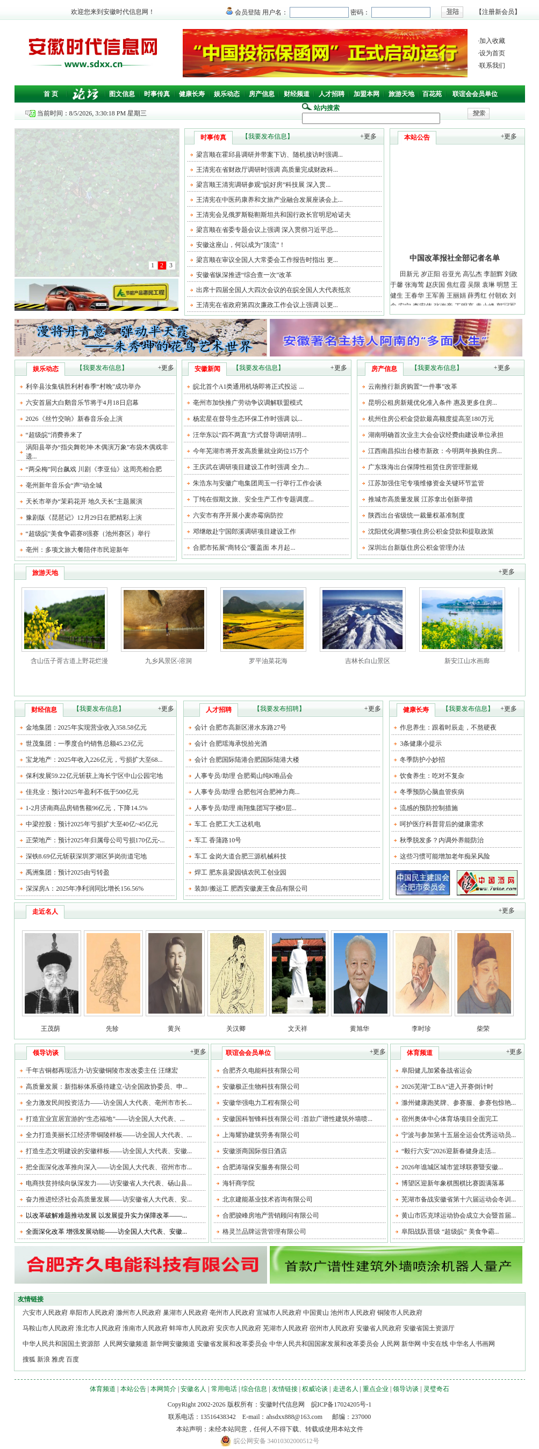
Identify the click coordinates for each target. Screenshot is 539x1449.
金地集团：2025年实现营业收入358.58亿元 (86, 727)
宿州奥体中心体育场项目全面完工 (449, 1119)
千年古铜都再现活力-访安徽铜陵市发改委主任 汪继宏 (102, 1070)
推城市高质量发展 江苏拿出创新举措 (420, 499)
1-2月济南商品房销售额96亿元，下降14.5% (87, 808)
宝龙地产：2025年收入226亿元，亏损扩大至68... (94, 759)
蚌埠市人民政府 (191, 1328)
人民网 (390, 1344)
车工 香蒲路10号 (218, 840)
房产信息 (262, 94)
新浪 (43, 1359)
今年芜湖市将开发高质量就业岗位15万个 (251, 451)
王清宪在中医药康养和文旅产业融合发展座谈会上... (269, 199)
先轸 (112, 1028)
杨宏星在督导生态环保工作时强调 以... (248, 419)
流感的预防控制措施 (429, 808)
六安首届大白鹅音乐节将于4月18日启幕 (82, 402)
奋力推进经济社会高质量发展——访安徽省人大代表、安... (109, 1199)
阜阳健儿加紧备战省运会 (436, 1070)
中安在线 (435, 1344)
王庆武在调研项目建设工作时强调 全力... (251, 467)
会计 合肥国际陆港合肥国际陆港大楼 (247, 759)
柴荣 (483, 1028)
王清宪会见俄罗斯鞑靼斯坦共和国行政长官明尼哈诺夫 (273, 215)
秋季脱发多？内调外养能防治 (442, 840)
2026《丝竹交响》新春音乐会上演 (74, 419)
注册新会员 (498, 12)
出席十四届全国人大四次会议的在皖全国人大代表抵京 (273, 290)
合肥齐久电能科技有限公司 (261, 1070)
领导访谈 (406, 1389)
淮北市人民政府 (98, 1328)
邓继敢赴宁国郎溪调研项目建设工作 (244, 531)
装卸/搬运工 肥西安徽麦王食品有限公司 (251, 888)
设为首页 (492, 53)
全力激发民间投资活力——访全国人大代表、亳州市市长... (109, 1102)
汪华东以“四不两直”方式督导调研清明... (250, 435)
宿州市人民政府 (332, 1328)
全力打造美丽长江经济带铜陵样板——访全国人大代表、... (109, 1135)
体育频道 (103, 1389)
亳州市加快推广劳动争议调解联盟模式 (248, 402)
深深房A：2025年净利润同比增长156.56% (85, 888)
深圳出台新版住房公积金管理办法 (416, 547)
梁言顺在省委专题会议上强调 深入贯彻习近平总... (267, 230)
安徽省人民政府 (378, 1328)
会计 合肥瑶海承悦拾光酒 (231, 743)
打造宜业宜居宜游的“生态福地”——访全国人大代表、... (105, 1119)
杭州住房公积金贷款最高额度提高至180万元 (431, 419)
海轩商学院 (238, 1183)
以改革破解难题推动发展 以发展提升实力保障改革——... (106, 1215)
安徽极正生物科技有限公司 (261, 1086)
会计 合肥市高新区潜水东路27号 (240, 727)
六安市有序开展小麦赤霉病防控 (238, 515)
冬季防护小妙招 (422, 759)
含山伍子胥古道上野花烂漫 (69, 661)
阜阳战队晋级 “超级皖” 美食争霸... (450, 1231)
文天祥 (297, 1028)
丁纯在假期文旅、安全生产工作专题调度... (253, 499)
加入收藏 (492, 41)
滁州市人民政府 (138, 1312)
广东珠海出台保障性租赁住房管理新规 (423, 467)
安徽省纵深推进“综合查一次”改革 (244, 275)
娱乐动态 (227, 94)
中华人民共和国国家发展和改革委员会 (324, 1344)
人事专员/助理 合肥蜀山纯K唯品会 (244, 776)
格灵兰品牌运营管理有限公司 (264, 1231)
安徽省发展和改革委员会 (232, 1344)
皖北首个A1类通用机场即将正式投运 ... (248, 386)
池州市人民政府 (353, 1312)
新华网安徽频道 (172, 1344)
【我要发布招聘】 (279, 708)
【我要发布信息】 (267, 136)
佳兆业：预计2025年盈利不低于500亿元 (82, 792)
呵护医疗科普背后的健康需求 (442, 824)
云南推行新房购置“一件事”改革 (413, 386)
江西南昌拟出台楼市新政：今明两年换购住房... (435, 451)
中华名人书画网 (472, 1344)
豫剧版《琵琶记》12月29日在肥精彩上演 (84, 517)
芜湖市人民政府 (285, 1328)
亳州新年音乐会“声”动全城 (64, 485)
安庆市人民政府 (238, 1328)
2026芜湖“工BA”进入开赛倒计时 (447, 1086)
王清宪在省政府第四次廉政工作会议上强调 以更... (267, 305)
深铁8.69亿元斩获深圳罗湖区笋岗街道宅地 (86, 856)
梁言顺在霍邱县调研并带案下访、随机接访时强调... (269, 154)
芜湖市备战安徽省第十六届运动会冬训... (458, 1199)
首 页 (51, 94)
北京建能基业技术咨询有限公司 (267, 1199)
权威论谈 (315, 1389)
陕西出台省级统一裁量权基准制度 (416, 515)
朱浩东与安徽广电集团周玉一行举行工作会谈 (257, 483)
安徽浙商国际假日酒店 (254, 1151)
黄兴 (174, 1028)
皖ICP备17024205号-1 (341, 1404)
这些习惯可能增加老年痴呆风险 (445, 856)
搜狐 (29, 1359)
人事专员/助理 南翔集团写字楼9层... (245, 808)
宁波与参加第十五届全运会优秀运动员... (458, 1135)
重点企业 (376, 1389)
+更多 (368, 136)
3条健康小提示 (421, 743)
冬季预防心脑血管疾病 (432, 792)
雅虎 (58, 1359)
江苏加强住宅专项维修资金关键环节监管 (426, 483)
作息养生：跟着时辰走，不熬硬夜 (448, 727)
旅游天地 (401, 94)
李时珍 (421, 1028)
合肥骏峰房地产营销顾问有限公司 (270, 1215)
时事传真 (157, 94)
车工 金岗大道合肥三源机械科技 (240, 856)
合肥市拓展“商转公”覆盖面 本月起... (244, 547)
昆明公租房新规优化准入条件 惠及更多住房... (432, 402)
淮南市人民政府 (145, 1328)
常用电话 (224, 1389)
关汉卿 (236, 1028)
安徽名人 (193, 1389)
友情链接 (285, 1389)
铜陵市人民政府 (399, 1312)
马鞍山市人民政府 (48, 1328)
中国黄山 (316, 1312)
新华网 (411, 1344)
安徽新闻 (207, 369)
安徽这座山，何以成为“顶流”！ (241, 245)
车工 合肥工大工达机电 (228, 824)
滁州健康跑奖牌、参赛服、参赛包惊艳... (458, 1102)
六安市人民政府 (45, 1312)
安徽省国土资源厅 (429, 1328)
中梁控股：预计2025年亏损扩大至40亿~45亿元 (92, 824)
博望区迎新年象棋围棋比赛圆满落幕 (453, 1183)
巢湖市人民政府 (185, 1312)
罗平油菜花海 (268, 661)
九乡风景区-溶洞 (168, 661)
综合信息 (254, 1389)
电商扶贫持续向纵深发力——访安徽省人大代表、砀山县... (109, 1183)
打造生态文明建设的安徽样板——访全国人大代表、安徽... (109, 1151)
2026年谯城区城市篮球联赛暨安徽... (452, 1167)
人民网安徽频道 (125, 1344)
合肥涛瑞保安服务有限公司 (261, 1167)
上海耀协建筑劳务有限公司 (261, 1135)
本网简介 (163, 1389)
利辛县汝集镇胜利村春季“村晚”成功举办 (83, 386)
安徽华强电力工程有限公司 (261, 1102)
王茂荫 (50, 1028)
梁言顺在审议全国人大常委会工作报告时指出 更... (267, 260)
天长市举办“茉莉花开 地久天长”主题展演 (84, 501)
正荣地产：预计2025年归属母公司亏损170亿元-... (95, 840)
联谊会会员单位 (475, 94)
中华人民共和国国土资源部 (62, 1344)
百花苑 (432, 94)
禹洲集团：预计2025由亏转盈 (68, 872)
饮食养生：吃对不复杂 (432, 776)
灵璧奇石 (436, 1389)
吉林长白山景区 (367, 661)
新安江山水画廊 (467, 661)
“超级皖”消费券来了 (54, 435)
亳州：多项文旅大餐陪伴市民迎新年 (77, 550)
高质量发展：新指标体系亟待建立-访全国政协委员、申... (107, 1086)
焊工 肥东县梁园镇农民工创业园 (240, 872)
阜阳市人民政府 (91, 1312)
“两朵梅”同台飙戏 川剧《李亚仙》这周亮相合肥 (94, 469)
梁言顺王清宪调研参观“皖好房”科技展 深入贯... (263, 184)
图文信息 (122, 94)
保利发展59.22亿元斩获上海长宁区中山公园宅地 (94, 776)
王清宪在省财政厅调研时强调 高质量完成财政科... (267, 169)
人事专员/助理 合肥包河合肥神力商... (247, 792)
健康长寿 (192, 94)
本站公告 (133, 1389)
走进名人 (345, 1389)
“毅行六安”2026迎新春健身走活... (448, 1151)
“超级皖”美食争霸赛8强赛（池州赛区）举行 (88, 533)
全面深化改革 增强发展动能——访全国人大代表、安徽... (106, 1231)
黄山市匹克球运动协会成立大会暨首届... (458, 1215)
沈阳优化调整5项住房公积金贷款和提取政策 (431, 531)
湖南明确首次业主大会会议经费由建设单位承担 (436, 435)
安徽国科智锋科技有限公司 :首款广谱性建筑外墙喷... (297, 1119)
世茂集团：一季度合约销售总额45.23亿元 (84, 743)
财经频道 (297, 94)
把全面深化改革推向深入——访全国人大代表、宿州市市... (109, 1167)
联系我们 (492, 65)
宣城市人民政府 (278, 1312)
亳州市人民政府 (232, 1312)
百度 (72, 1359)
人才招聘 (331, 94)
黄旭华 (359, 1028)
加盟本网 (366, 94)
